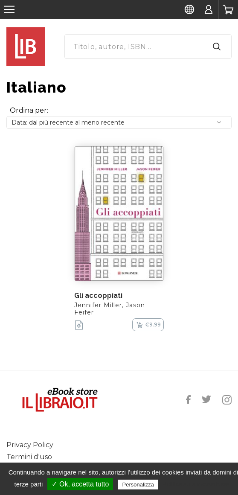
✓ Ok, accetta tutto (80, 484)
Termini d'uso (29, 457)
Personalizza (138, 484)
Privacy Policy (29, 445)
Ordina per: (29, 110)
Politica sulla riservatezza (196, 484)
